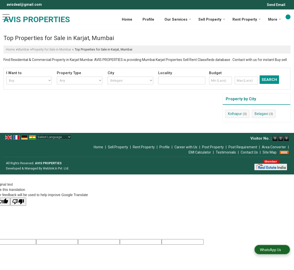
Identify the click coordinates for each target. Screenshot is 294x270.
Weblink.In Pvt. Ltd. (56, 168)
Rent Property (246, 19)
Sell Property (211, 19)
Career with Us (185, 147)
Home (127, 19)
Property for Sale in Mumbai (51, 49)
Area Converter (274, 147)
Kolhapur (235, 114)
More (274, 19)
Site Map (270, 152)
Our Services (177, 19)
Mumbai (23, 49)
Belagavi (261, 114)
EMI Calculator (200, 152)
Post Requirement (242, 147)
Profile (148, 19)
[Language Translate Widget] (54, 137)
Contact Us (249, 152)
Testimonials (226, 152)
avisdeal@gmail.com (24, 4)
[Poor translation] (18, 202)
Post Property (213, 147)
